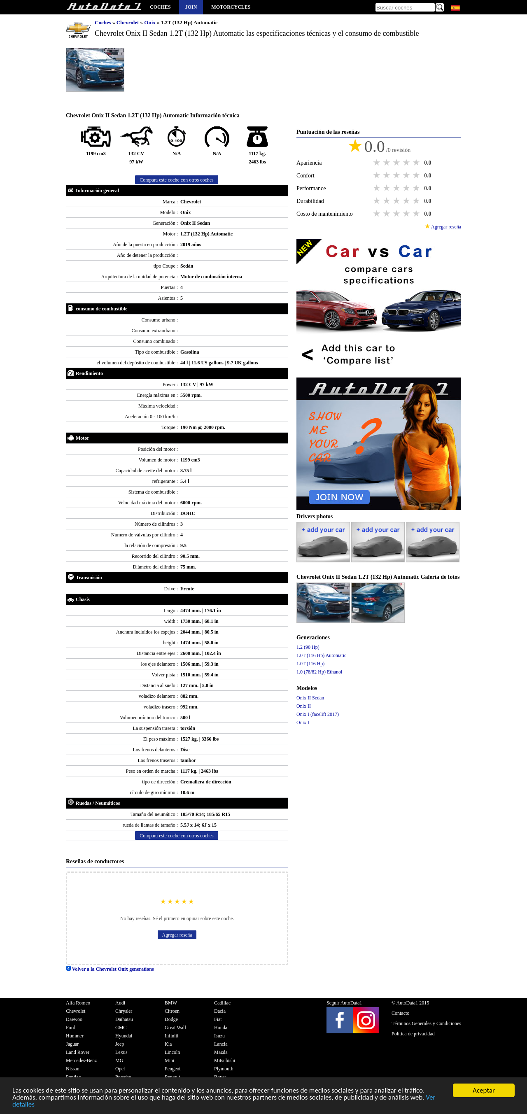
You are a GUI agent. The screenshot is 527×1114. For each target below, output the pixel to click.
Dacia (220, 1011)
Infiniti (171, 1036)
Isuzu (219, 1036)
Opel (120, 1069)
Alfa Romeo (78, 1003)
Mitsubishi (224, 1060)
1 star (377, 162)
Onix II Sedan (310, 698)
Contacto (400, 1013)
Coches (160, 7)
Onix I (302, 722)
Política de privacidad (413, 1034)
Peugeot (173, 1069)
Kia (168, 1044)
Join (191, 7)
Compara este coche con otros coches (177, 180)
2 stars (387, 162)
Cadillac (222, 1003)
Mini (169, 1060)
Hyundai (123, 1036)
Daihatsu (124, 1019)
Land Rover (77, 1052)
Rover (220, 1077)
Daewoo (74, 1019)
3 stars (397, 162)
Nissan (72, 1069)
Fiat (218, 1019)
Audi (120, 1003)
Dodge (171, 1019)
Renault (172, 1077)
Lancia (221, 1044)
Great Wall (175, 1027)
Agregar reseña (177, 935)
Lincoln (172, 1052)
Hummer (75, 1036)
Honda (220, 1027)
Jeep (119, 1044)
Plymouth (223, 1069)
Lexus (121, 1052)
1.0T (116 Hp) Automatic (321, 655)
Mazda (221, 1052)
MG (119, 1060)
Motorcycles (230, 7)
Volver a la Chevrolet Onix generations (110, 969)
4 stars (407, 162)
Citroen (172, 1011)
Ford (70, 1027)
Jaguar (72, 1044)
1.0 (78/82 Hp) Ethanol (319, 672)
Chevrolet (128, 22)
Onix (150, 22)
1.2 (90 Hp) (307, 647)
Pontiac (73, 1077)
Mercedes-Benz (81, 1060)
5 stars (417, 162)
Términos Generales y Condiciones (426, 1023)
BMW (171, 1003)
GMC (120, 1027)
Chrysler (123, 1011)
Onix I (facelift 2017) (317, 714)
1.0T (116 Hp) (310, 664)
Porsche (123, 1077)
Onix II (303, 706)
